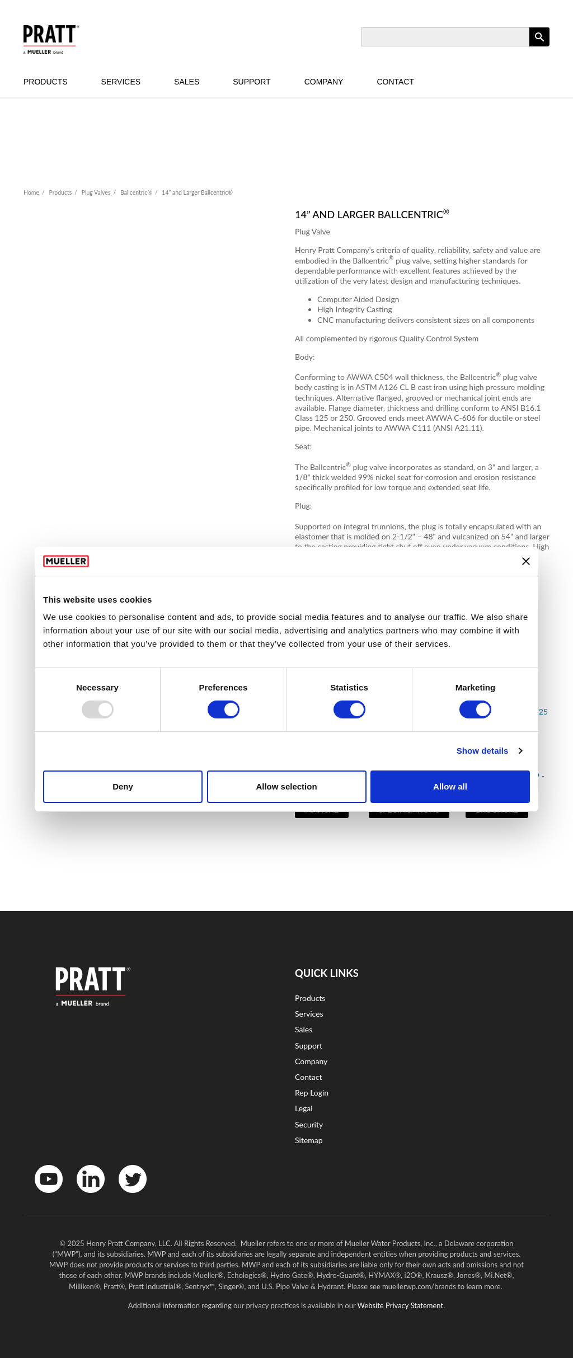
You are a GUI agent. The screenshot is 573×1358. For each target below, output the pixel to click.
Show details (483, 750)
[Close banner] (526, 561)
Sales (186, 81)
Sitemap (309, 1140)
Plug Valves (96, 192)
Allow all (450, 786)
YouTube (43, 1195)
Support (251, 81)
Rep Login (311, 1092)
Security (309, 1124)
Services (121, 81)
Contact (395, 81)
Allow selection (286, 786)
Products (46, 81)
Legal (304, 1108)
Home (31, 192)
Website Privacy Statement (401, 1305)
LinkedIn (85, 1195)
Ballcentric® (136, 192)
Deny (122, 786)
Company (324, 81)
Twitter (126, 1195)
